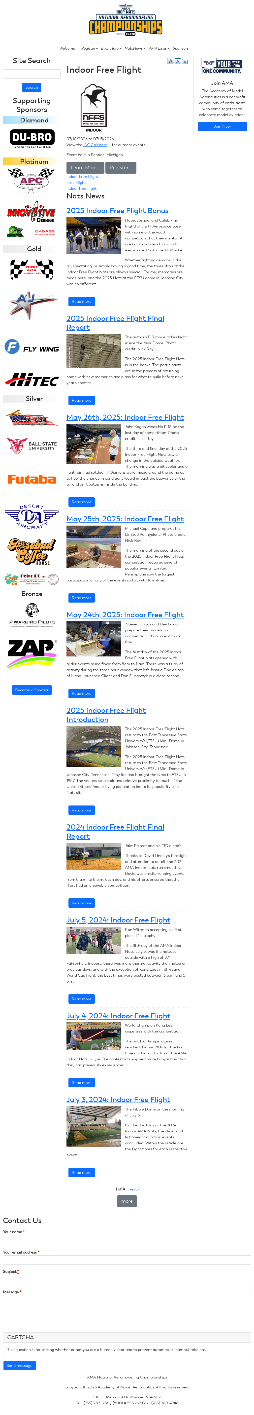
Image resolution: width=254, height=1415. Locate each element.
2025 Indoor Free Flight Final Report (115, 323)
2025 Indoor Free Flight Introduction (106, 715)
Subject (11, 1271)
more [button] (127, 1201)
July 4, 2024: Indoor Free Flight (118, 1015)
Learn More (85, 167)
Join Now (222, 126)
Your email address (21, 1252)
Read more (83, 302)
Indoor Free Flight (82, 176)
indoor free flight (81, 188)
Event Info (111, 48)
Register (89, 48)
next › (134, 1189)
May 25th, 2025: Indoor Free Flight (125, 518)
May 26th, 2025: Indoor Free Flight (125, 417)
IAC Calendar (97, 144)
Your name (14, 1231)
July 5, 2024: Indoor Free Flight (118, 919)
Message (12, 1292)
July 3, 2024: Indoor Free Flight (118, 1099)
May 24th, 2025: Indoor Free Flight (125, 614)
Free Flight (76, 182)
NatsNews (135, 48)
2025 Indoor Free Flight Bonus (117, 210)
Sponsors (181, 48)
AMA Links (159, 48)
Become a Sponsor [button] (32, 690)
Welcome (67, 48)
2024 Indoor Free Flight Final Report (115, 831)
